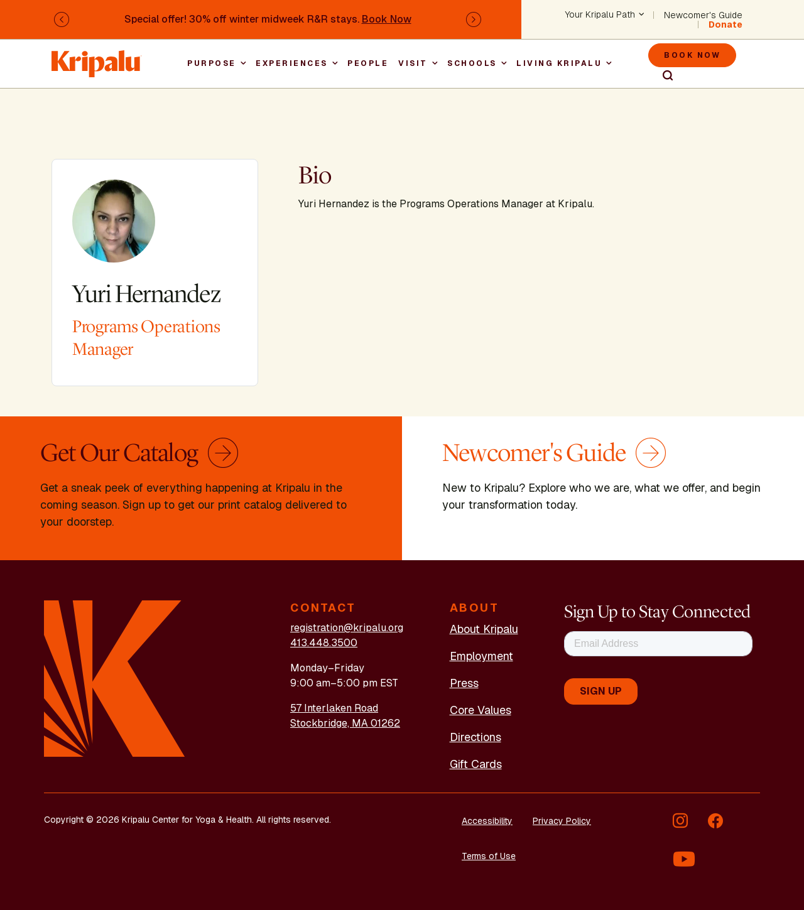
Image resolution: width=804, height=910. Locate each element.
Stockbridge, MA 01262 (345, 723)
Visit (413, 63)
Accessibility (487, 820)
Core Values (480, 710)
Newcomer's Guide (703, 15)
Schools (472, 63)
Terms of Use (489, 856)
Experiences (292, 63)
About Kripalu (484, 629)
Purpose (211, 63)
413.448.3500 (323, 642)
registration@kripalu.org (346, 627)
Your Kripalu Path (600, 15)
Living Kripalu (559, 63)
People (367, 63)
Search (662, 76)
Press (464, 683)
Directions (475, 737)
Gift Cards (476, 764)
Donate (725, 24)
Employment (481, 656)
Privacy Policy (562, 820)
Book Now (386, 19)
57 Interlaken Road (334, 708)
